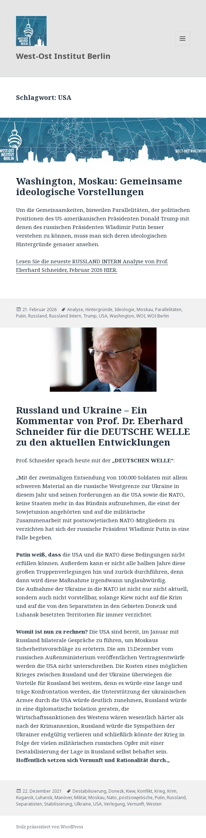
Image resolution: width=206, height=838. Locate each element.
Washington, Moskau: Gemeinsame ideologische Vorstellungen (99, 186)
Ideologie (124, 309)
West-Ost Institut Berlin (63, 55)
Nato (112, 797)
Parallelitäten (168, 309)
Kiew (130, 791)
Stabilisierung (58, 804)
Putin (21, 316)
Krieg (159, 791)
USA (103, 316)
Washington (122, 316)
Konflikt (144, 791)
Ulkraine (82, 804)
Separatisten (29, 804)
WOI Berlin (158, 316)
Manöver (63, 797)
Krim (171, 791)
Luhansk (44, 797)
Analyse (75, 309)
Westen (154, 804)
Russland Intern (65, 316)
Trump (90, 316)
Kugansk (24, 797)
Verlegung (114, 804)
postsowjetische (136, 797)
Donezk (116, 791)
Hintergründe (98, 309)
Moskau (145, 309)
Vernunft (135, 804)
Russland (37, 316)
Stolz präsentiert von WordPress (49, 827)
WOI (140, 316)
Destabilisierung (89, 791)
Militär (80, 797)
